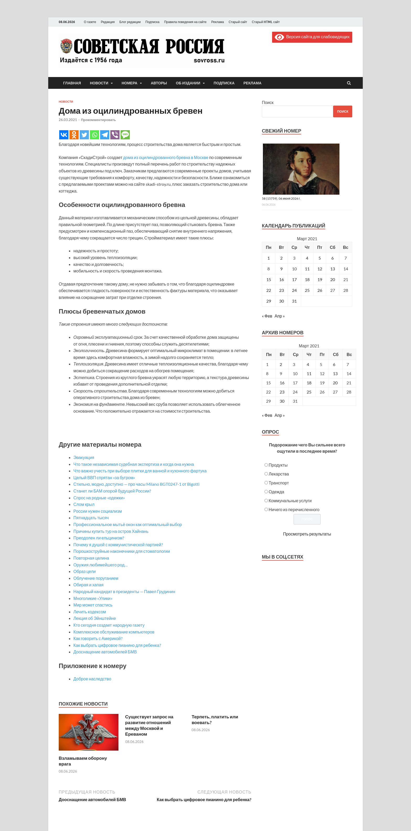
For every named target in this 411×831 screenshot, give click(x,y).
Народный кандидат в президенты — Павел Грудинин (124, 591)
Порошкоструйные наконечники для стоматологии (121, 551)
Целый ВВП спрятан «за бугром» (104, 477)
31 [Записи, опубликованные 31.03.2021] (294, 300)
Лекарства (279, 473)
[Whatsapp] (94, 134)
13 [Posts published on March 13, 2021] (335, 373)
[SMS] (125, 134)
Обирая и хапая (88, 584)
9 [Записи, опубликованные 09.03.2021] (281, 268)
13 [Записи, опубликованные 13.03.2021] (332, 268)
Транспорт (279, 482)
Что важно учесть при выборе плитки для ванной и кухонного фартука (140, 470)
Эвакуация (83, 457)
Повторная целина (91, 557)
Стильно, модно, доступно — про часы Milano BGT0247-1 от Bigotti (136, 484)
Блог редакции (130, 22)
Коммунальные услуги (290, 500)
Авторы (159, 83)
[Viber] (115, 134)
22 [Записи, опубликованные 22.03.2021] (268, 290)
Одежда (276, 491)
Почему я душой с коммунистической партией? (118, 544)
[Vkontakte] (63, 134)
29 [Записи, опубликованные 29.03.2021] (268, 300)
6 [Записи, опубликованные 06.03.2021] (332, 257)
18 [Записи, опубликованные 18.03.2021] (307, 279)
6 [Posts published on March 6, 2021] (334, 364)
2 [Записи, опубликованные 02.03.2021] (281, 257)
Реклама (217, 22)
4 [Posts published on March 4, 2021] (308, 364)
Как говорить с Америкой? (97, 638)
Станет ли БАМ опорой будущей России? (112, 490)
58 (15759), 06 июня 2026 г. (281, 198)
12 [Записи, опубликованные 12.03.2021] (319, 268)
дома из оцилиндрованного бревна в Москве (165, 157)
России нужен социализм (97, 511)
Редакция (108, 22)
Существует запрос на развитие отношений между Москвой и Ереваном (149, 725)
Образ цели (84, 571)
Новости (99, 83)
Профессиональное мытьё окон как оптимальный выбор (127, 524)
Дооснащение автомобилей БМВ (105, 651)
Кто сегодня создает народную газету (109, 624)
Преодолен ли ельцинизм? (98, 537)
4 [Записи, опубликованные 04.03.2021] (307, 257)
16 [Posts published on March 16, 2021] (282, 382)
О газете (90, 22)
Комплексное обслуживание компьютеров (113, 631)
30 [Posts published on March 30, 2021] (282, 400)
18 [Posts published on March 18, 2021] (309, 382)
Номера (129, 83)
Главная (72, 83)
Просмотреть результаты (307, 533)
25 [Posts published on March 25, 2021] (309, 391)
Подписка (152, 22)
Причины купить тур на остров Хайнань (110, 531)
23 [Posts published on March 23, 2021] (282, 391)
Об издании (188, 83)
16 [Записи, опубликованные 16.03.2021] (281, 279)
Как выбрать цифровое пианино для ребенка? (117, 645)
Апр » (280, 315)
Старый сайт (238, 22)
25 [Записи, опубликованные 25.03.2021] (307, 290)
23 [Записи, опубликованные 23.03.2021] (281, 290)
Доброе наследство (92, 678)
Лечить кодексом (89, 611)
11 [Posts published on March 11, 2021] (309, 373)
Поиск (267, 102)
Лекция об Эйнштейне (94, 618)
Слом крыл (84, 504)
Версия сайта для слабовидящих (312, 36)
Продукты (278, 464)
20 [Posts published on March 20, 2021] (335, 382)
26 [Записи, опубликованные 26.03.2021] (319, 290)
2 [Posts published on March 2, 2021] (281, 364)
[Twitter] (84, 134)
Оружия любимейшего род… (100, 564)
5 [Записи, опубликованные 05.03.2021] (319, 257)
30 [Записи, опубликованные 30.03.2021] (281, 300)
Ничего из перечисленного (294, 509)
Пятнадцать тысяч (91, 517)
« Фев (267, 315)
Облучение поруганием (95, 578)
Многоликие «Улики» (92, 598)
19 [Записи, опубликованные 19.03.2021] (319, 279)
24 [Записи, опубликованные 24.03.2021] (294, 290)
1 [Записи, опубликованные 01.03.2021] (268, 257)
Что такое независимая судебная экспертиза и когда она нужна (133, 464)
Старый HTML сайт (266, 22)
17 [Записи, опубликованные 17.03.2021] (294, 279)
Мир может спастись (92, 604)
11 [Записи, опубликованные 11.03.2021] (307, 268)
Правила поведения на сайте (185, 22)
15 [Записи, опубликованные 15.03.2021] (268, 279)
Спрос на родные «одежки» (99, 497)
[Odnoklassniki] (74, 134)
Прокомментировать (98, 120)
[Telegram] (104, 134)
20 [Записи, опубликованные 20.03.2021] (332, 279)
